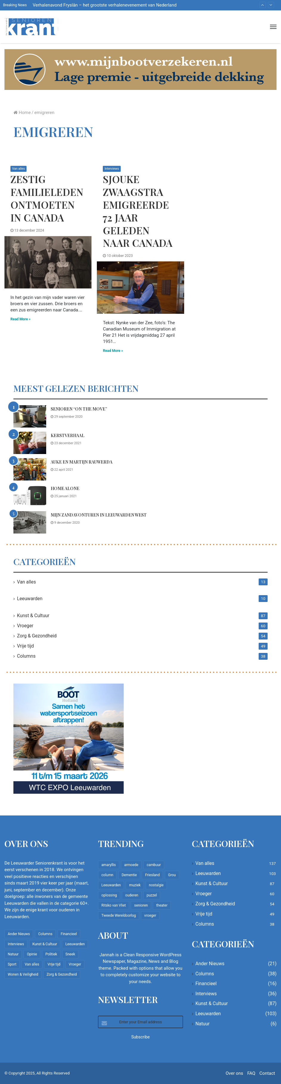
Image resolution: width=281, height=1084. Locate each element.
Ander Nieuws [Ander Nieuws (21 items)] (19, 934)
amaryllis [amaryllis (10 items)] (108, 865)
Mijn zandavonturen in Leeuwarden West (99, 515)
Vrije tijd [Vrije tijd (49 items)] (53, 964)
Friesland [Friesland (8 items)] (152, 875)
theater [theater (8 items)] (161, 905)
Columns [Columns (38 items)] (45, 934)
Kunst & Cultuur (33, 615)
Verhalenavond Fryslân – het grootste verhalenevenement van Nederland (105, 5)
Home (22, 112)
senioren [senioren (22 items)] (141, 905)
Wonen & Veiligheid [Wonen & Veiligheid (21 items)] (23, 974)
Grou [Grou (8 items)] (172, 875)
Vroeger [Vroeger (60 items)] (75, 964)
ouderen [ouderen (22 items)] (131, 895)
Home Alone (65, 488)
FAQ (251, 1073)
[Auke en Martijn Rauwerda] (29, 469)
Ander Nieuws (210, 963)
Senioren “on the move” (79, 409)
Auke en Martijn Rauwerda (81, 462)
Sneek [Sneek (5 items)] (70, 954)
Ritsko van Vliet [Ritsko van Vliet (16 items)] (113, 905)
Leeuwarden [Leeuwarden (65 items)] (111, 885)
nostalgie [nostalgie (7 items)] (156, 885)
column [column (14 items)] (107, 875)
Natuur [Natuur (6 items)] (13, 954)
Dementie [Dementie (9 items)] (129, 875)
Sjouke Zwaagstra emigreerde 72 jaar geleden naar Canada (138, 210)
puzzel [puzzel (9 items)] (152, 895)
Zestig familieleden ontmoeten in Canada (46, 198)
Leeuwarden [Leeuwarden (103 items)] (75, 944)
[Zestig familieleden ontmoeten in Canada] (47, 262)
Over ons (234, 1073)
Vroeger (25, 625)
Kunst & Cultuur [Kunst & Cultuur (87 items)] (44, 944)
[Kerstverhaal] (29, 443)
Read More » (20, 319)
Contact (267, 1073)
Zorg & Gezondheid (37, 636)
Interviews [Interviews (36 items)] (16, 944)
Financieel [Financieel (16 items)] (69, 934)
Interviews (112, 169)
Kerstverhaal (67, 435)
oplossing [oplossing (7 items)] (109, 895)
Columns (26, 656)
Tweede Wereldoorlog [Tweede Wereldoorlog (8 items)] (118, 915)
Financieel (206, 983)
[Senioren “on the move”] (29, 416)
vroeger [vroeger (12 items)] (150, 915)
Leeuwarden (29, 598)
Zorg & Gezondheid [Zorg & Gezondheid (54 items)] (61, 974)
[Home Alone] (29, 496)
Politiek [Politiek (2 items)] (51, 954)
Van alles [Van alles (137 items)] (32, 964)
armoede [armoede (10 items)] (131, 865)
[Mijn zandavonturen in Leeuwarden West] (29, 522)
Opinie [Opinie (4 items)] (32, 954)
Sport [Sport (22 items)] (12, 964)
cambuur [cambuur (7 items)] (154, 865)
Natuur (202, 1024)
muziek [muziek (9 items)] (134, 885)
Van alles (18, 169)
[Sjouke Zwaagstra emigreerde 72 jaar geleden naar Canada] (140, 288)
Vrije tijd (25, 646)
